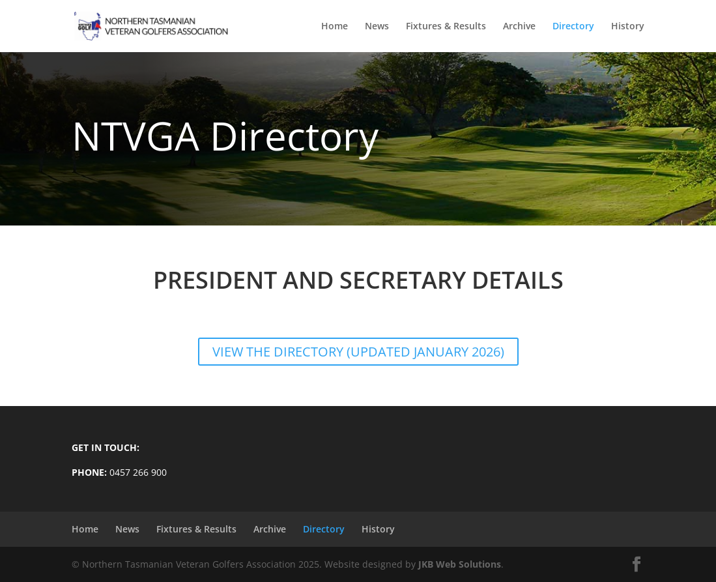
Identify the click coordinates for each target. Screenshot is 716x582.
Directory (573, 27)
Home (334, 27)
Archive (519, 27)
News (377, 27)
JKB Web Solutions (459, 564)
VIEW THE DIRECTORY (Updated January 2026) (358, 351)
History (627, 27)
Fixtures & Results (446, 27)
